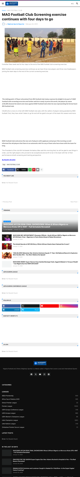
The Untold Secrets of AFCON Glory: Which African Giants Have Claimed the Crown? (41, 244)
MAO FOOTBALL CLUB (14, 10)
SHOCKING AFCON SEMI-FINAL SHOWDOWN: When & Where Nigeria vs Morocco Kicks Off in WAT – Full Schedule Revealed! (45, 451)
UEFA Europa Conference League (40, 410)
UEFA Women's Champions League (40, 417)
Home (4, 10)
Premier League (40, 406)
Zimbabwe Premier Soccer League (40, 427)
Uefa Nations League (40, 424)
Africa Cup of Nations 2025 (40, 399)
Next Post (74, 202)
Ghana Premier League (40, 403)
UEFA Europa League (40, 413)
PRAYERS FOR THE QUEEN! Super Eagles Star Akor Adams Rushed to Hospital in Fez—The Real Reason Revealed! (44, 460)
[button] (2, 3)
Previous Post (7, 202)
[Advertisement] (40, 85)
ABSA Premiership (40, 396)
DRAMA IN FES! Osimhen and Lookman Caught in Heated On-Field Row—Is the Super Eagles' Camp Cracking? (43, 469)
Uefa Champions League (40, 420)
